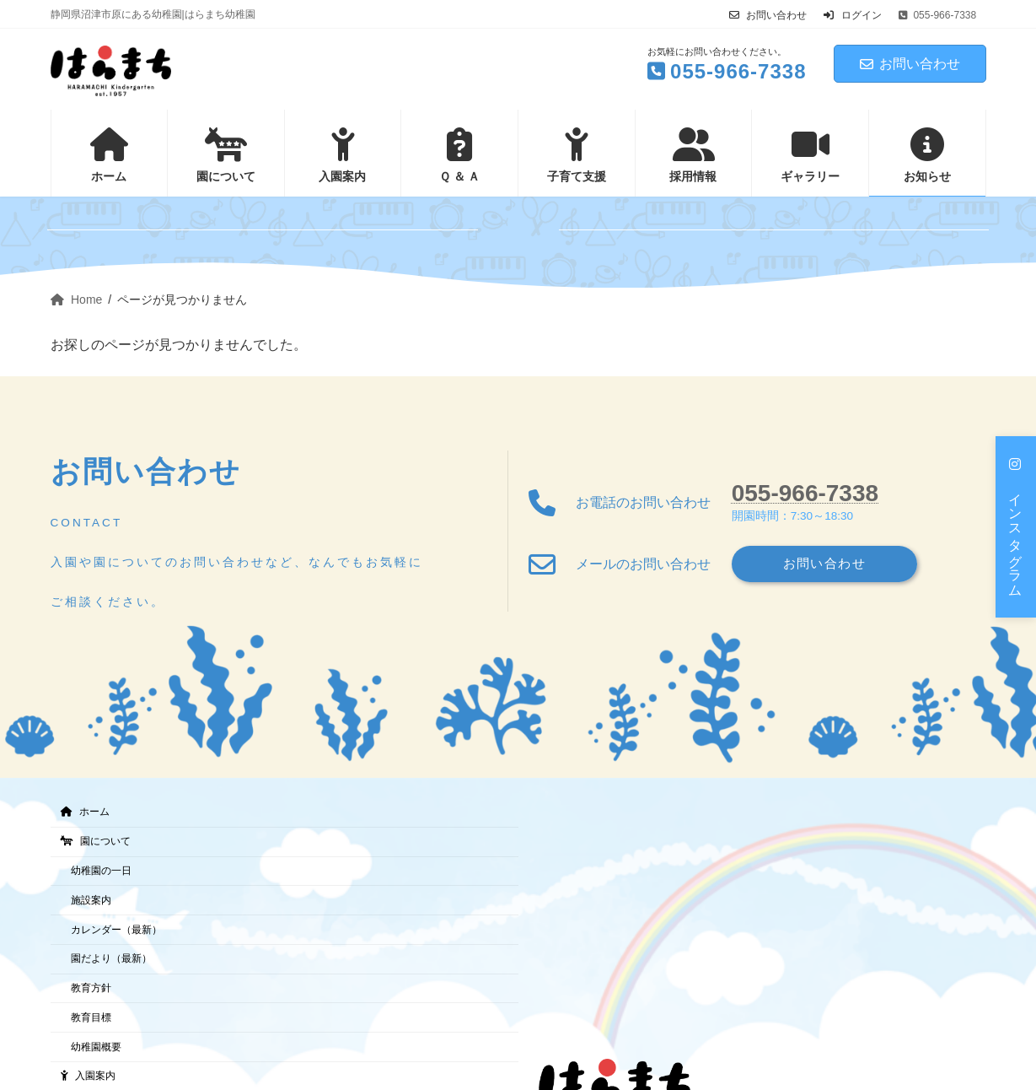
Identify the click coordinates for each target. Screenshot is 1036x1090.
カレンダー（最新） (116, 929)
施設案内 (91, 900)
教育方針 (91, 988)
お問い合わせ (768, 15)
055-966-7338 (805, 491)
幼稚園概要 (96, 1047)
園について (96, 841)
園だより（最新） (111, 958)
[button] (1016, 527)
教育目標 (91, 1017)
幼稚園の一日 (101, 871)
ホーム (85, 812)
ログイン (852, 15)
